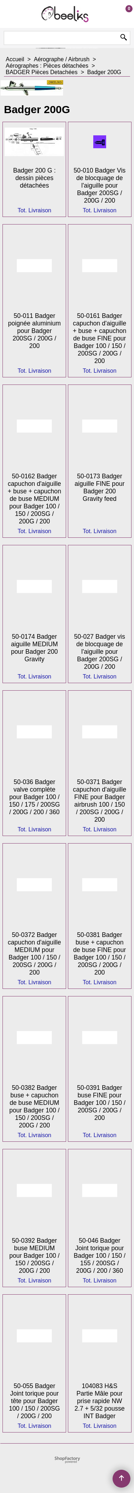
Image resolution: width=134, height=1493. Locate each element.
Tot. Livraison (34, 210)
